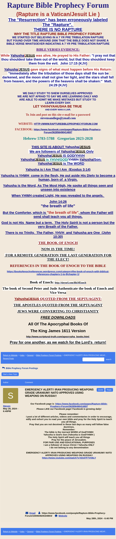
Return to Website (10, 355)
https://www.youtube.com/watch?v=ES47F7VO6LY (69, 457)
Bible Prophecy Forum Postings (48, 355)
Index (22, 355)
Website (63, 515)
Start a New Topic (10, 374)
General (30, 355)
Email (32, 513)
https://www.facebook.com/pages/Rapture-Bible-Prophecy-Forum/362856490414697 (79, 405)
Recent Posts (8, 358)
